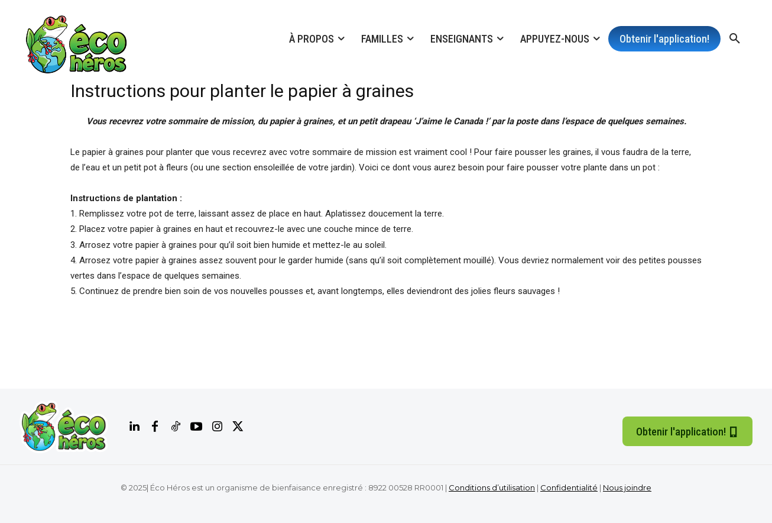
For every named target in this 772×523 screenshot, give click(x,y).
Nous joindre (627, 487)
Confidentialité (569, 487)
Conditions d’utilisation (492, 487)
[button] (735, 39)
